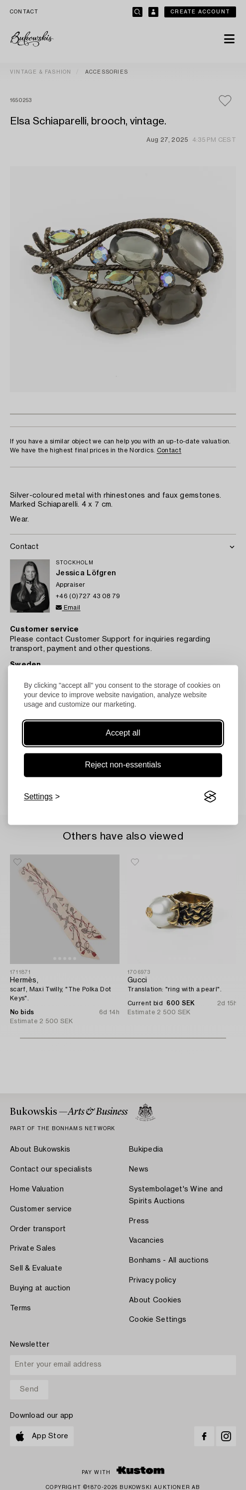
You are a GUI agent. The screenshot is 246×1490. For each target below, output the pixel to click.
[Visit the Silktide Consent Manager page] (210, 797)
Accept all (123, 733)
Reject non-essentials (123, 764)
